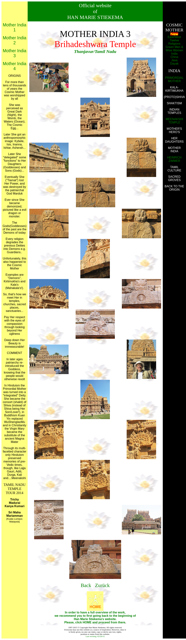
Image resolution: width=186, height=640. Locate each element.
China (174, 57)
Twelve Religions (174, 42)
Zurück (102, 585)
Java (174, 60)
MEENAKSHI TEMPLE (174, 121)
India (174, 53)
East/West (174, 37)
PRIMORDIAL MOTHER (174, 79)
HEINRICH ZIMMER (174, 159)
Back (87, 585)
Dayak (174, 63)
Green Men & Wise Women (174, 48)
